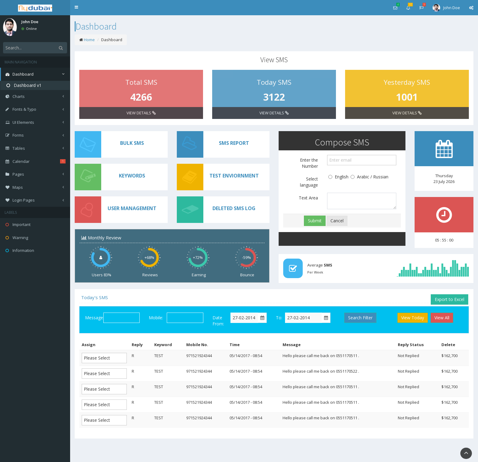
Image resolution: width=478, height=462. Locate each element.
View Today (412, 318)
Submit (315, 221)
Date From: (218, 321)
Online (29, 28)
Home (89, 39)
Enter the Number (309, 163)
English (338, 177)
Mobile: (156, 318)
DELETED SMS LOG (233, 208)
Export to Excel (449, 299)
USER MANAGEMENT (132, 208)
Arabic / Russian (369, 177)
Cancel (337, 221)
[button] (76, 7)
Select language (309, 182)
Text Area (308, 198)
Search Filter (360, 318)
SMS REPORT (234, 143)
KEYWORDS (132, 175)
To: (279, 318)
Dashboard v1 (23, 85)
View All (441, 318)
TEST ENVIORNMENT (234, 175)
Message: (94, 318)
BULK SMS (132, 143)
